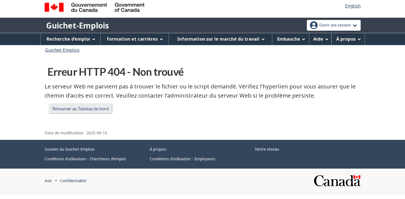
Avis (48, 180)
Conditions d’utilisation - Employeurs (182, 158)
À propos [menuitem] (348, 39)
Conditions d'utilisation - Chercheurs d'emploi (85, 158)
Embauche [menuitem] (291, 39)
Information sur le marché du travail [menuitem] (221, 39)
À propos (158, 149)
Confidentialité (73, 180)
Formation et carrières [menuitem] (135, 39)
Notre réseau (267, 149)
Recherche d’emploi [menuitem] (71, 39)
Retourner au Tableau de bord (80, 108)
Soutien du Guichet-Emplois (70, 149)
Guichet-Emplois (77, 25)
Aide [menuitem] (320, 39)
